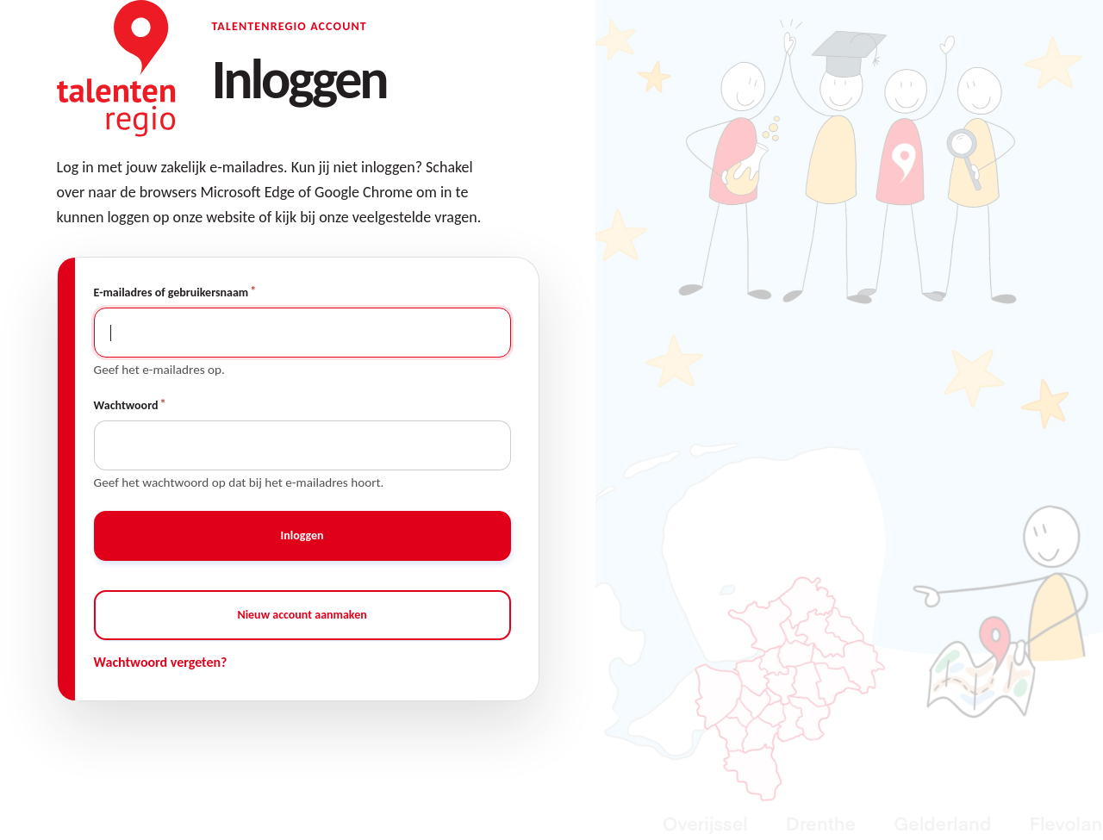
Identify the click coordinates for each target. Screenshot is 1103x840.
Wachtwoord (126, 405)
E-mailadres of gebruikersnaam (171, 292)
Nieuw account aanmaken (301, 614)
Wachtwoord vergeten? (160, 662)
